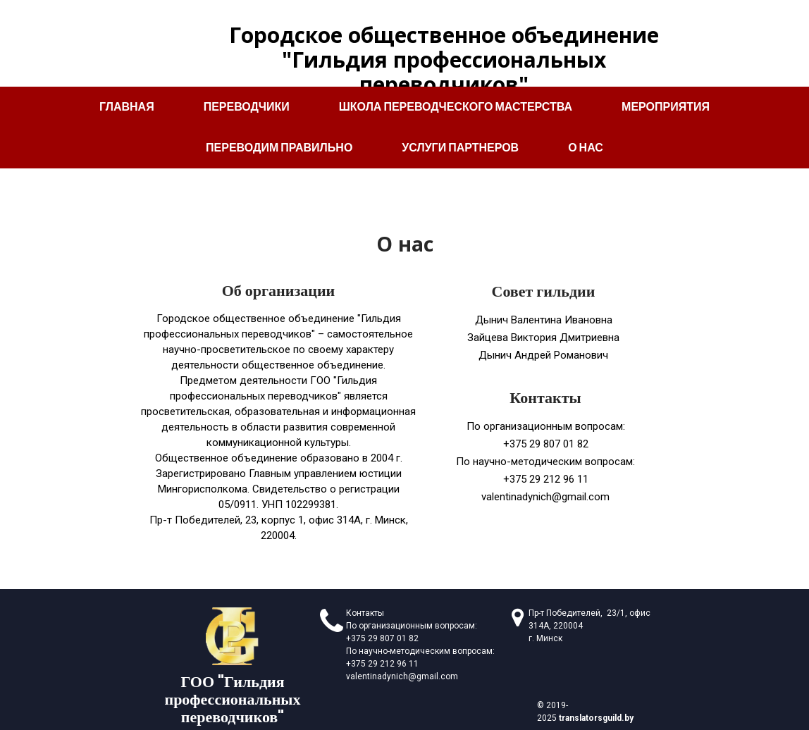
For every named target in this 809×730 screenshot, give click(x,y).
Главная (126, 107)
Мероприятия (666, 107)
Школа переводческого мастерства (455, 107)
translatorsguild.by (596, 718)
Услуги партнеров (460, 148)
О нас (585, 148)
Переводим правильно (279, 148)
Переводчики (247, 107)
